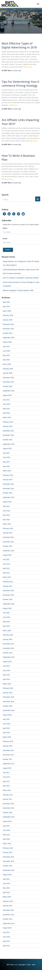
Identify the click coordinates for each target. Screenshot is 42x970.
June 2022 (6, 511)
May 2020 (6, 621)
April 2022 (6, 519)
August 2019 (7, 662)
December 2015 (8, 857)
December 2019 (8, 644)
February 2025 (8, 369)
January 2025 (7, 373)
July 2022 (6, 506)
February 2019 (8, 688)
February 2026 (8, 315)
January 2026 (7, 320)
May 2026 (6, 302)
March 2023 (7, 471)
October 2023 (7, 440)
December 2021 (8, 537)
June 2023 (6, 457)
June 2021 (6, 564)
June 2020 (6, 617)
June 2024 (6, 404)
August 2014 (7, 928)
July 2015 (6, 879)
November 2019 (8, 648)
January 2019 (7, 693)
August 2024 (7, 395)
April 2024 (6, 413)
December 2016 (8, 804)
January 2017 (7, 799)
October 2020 (7, 599)
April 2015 (6, 892)
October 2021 (7, 546)
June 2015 (6, 883)
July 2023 (6, 453)
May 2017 (6, 781)
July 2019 (6, 666)
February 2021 (8, 582)
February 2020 (8, 635)
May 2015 (6, 888)
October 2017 (7, 759)
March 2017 (7, 790)
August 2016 (7, 821)
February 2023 (8, 475)
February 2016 (8, 848)
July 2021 (6, 559)
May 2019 (6, 675)
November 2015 (8, 861)
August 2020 (7, 608)
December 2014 (8, 910)
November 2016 (8, 808)
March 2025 (7, 364)
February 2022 (8, 528)
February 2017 (8, 795)
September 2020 (8, 604)
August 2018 (7, 715)
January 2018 (7, 746)
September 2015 (8, 870)
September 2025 (8, 337)
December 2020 (8, 590)
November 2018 (8, 701)
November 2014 (8, 915)
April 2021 (6, 573)
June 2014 (6, 937)
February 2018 (8, 741)
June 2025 (6, 351)
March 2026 (7, 311)
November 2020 (8, 595)
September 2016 (8, 817)
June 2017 (6, 777)
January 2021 (7, 586)
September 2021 (8, 551)
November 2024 (8, 382)
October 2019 (7, 653)
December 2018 (8, 697)
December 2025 (8, 324)
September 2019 (8, 657)
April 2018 (6, 732)
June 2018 (6, 724)
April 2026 (6, 306)
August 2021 (7, 555)
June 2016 (6, 830)
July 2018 (6, 719)
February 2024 (8, 422)
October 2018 (7, 706)
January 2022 (7, 533)
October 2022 (7, 493)
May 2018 (6, 728)
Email (5, 238)
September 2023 (8, 444)
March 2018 (7, 737)
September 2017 (8, 764)
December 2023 (8, 431)
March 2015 (7, 897)
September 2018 (8, 710)
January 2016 (7, 852)
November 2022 (8, 488)
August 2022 (7, 502)
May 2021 (6, 568)
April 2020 (6, 626)
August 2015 (7, 874)
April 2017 (6, 786)
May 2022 (6, 515)
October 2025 (7, 333)
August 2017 (7, 768)
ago (17, 70)
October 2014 (7, 919)
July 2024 (6, 400)
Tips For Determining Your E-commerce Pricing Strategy (21, 83)
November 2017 (8, 755)
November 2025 (8, 329)
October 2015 (7, 866)
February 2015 (8, 901)
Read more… (28, 67)
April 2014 (6, 946)
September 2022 (8, 497)
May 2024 (6, 409)
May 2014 (6, 941)
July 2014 (6, 932)
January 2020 (7, 639)
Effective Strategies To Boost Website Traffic (18, 290)
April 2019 (6, 679)
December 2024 (8, 377)
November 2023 (8, 435)
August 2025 (7, 342)
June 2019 (6, 670)
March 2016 (7, 843)
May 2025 (6, 355)
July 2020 (6, 613)
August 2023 (7, 448)
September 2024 (8, 391)
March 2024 (7, 417)
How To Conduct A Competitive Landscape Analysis (21, 278)
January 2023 (7, 479)
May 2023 (6, 462)
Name (5, 228)
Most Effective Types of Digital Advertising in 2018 (19, 45)
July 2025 (6, 346)
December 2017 (8, 750)
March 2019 (7, 684)
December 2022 (8, 484)
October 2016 (7, 812)
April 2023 (6, 466)
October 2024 (7, 386)
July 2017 (6, 772)
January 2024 (7, 426)
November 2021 (8, 542)
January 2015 (7, 906)
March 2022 (7, 524)
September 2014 (8, 923)
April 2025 (6, 360)
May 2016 (6, 835)
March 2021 (7, 577)
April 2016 (6, 839)
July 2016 (6, 826)
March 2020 (7, 630)
